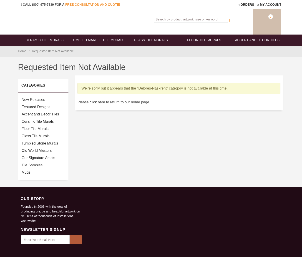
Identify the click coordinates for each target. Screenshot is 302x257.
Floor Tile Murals (204, 40)
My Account (269, 4)
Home (22, 51)
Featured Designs (36, 107)
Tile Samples (32, 165)
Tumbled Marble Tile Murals (97, 40)
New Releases (33, 100)
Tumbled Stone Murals (40, 143)
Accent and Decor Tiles (257, 40)
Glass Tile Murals (151, 40)
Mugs (26, 172)
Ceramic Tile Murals (44, 40)
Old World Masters (37, 150)
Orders (246, 4)
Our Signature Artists (38, 158)
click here (97, 102)
